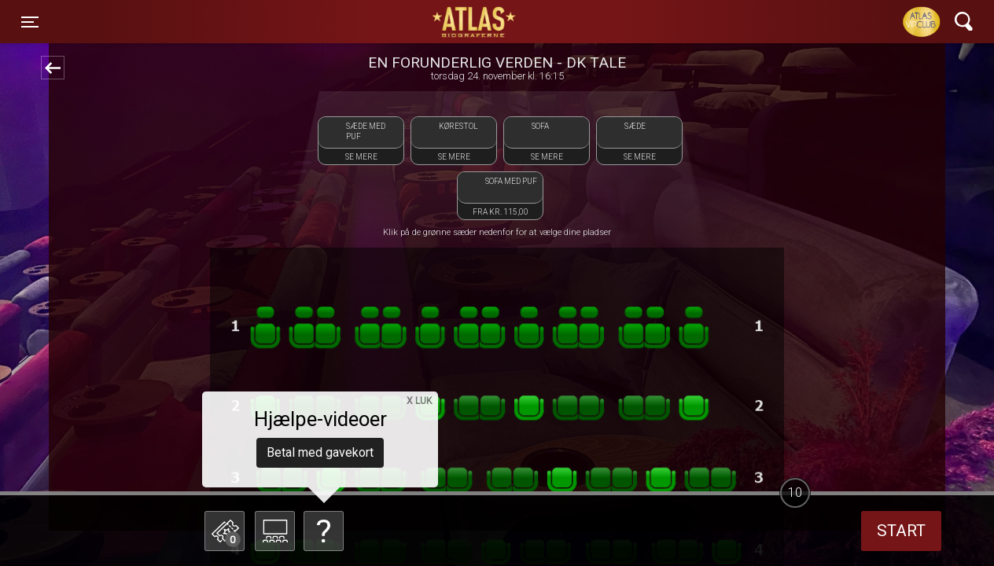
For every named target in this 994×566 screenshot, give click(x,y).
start (901, 530)
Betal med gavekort (320, 452)
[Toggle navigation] (30, 22)
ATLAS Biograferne (475, 22)
